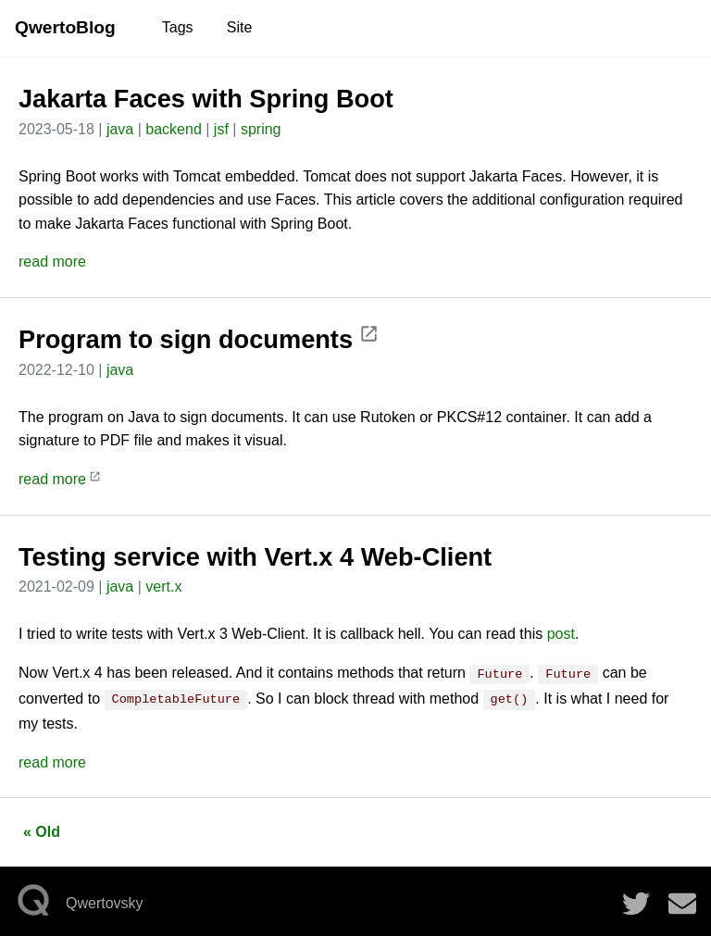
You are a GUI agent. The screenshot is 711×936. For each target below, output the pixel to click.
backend (173, 129)
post (561, 634)
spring (261, 129)
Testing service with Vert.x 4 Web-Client (255, 557)
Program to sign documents (198, 339)
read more (52, 261)
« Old (41, 828)
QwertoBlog (65, 27)
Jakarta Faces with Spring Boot (206, 98)
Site (240, 27)
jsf (221, 129)
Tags (177, 27)
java (119, 129)
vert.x (163, 586)
